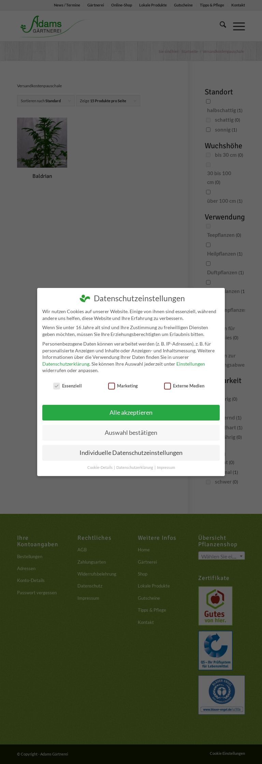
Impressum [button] (166, 467)
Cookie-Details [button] (100, 467)
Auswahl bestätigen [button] (131, 432)
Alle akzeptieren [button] (131, 412)
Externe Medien (184, 386)
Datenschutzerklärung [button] (135, 467)
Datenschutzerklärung (65, 364)
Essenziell (67, 386)
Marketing (123, 386)
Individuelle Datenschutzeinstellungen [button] (131, 452)
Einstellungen (190, 364)
